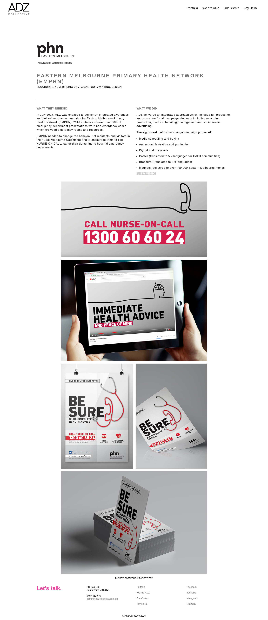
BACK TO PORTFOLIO (126, 578)
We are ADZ (210, 8)
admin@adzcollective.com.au (102, 598)
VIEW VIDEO (146, 173)
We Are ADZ (143, 592)
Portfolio (192, 8)
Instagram (192, 598)
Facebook (192, 587)
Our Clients (231, 8)
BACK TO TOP (146, 578)
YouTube (191, 592)
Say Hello (250, 8)
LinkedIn (191, 604)
